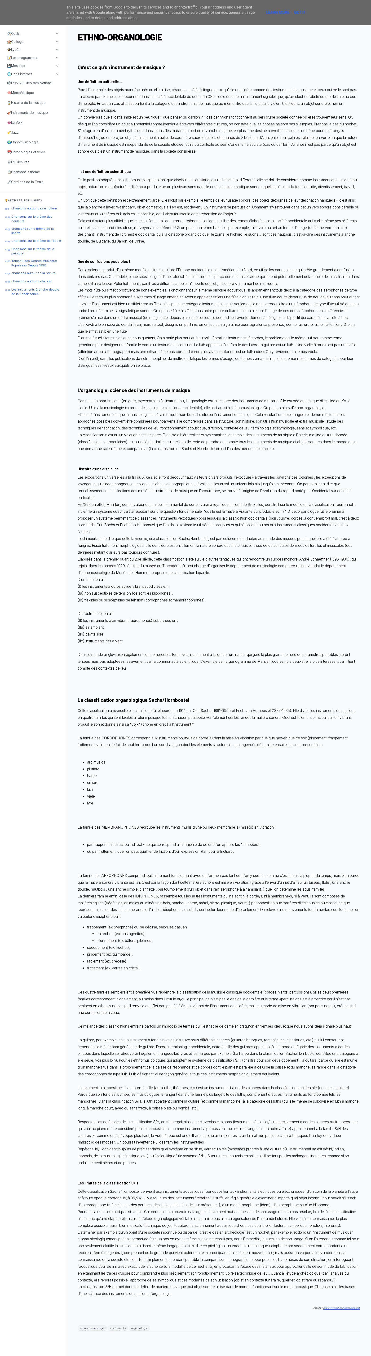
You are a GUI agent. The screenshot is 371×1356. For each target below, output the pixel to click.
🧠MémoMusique (20, 93)
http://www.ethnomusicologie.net (341, 1307)
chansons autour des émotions (34, 208)
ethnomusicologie (92, 1328)
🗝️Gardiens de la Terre (25, 182)
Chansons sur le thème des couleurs (31, 219)
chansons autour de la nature (33, 273)
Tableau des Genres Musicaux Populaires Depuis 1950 (34, 263)
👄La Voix (14, 122)
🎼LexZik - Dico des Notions (29, 83)
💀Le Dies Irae (18, 162)
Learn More (277, 12)
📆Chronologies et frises (26, 152)
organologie (139, 1328)
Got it (299, 12)
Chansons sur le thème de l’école (36, 241)
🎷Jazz (13, 132)
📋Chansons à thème (23, 172)
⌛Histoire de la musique (26, 103)
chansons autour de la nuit (31, 281)
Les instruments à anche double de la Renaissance (35, 291)
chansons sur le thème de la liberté (32, 231)
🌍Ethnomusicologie (23, 142)
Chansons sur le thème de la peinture (32, 251)
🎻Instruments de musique (27, 112)
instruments (118, 1328)
